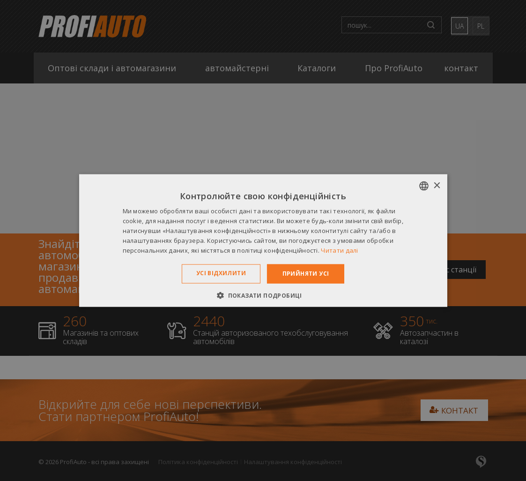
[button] (263, 295)
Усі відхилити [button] (221, 273)
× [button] (436, 185)
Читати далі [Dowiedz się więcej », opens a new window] (339, 250)
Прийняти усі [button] (305, 274)
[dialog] (263, 240)
